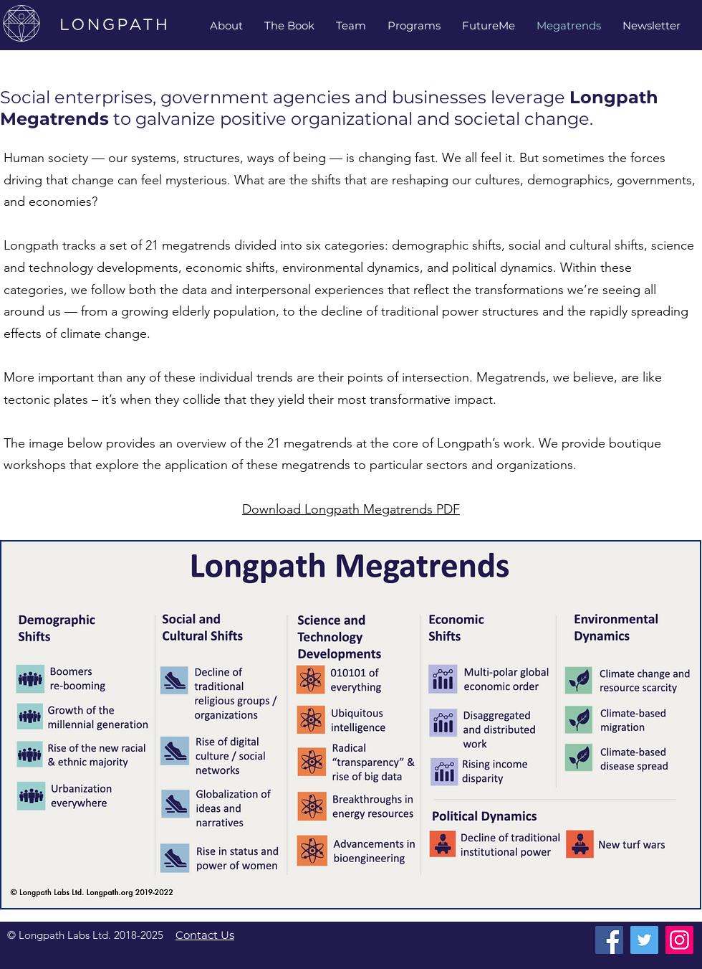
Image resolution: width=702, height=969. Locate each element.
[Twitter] (644, 940)
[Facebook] (609, 940)
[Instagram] (679, 940)
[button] (351, 25)
